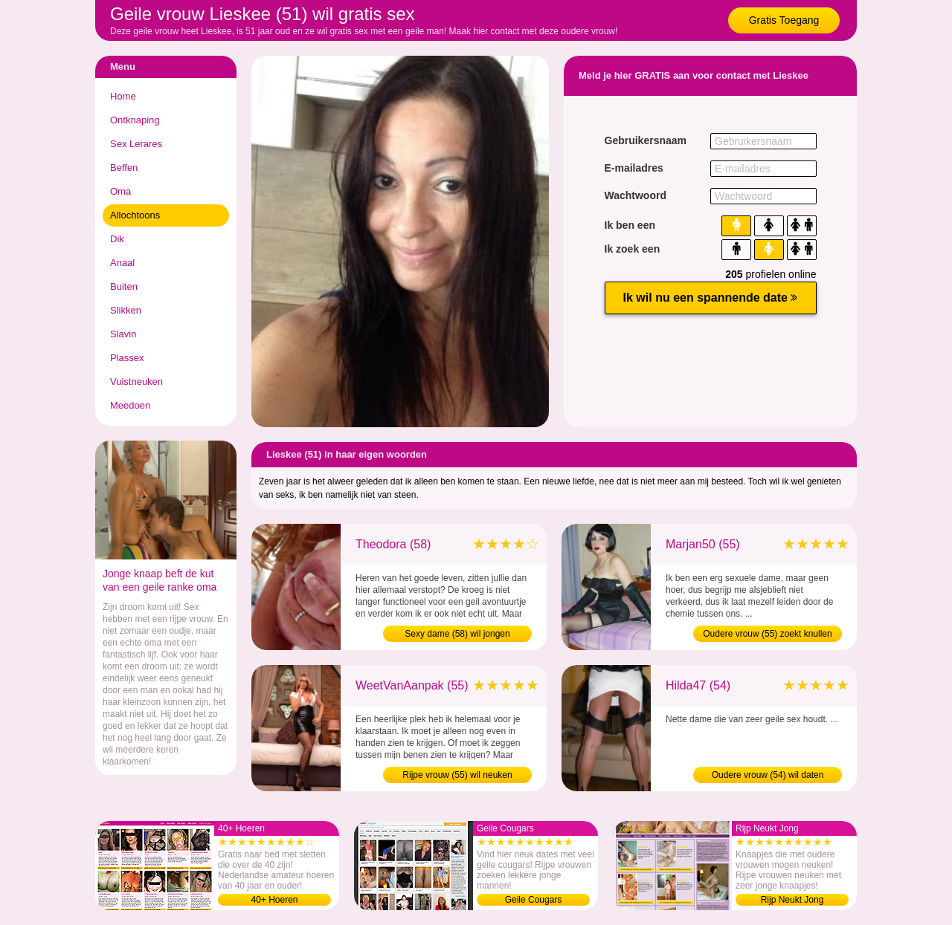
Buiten (124, 286)
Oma (120, 191)
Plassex (127, 357)
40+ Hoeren (274, 900)
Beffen (124, 167)
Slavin (123, 334)
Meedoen (130, 405)
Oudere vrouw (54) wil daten (768, 775)
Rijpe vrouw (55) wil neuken (457, 775)
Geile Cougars (533, 900)
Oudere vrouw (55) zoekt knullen (767, 634)
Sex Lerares (136, 143)
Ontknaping (135, 120)
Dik (117, 238)
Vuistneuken (136, 381)
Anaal (122, 262)
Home (123, 96)
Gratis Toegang (784, 20)
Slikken (125, 310)
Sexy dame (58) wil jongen (457, 634)
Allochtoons (135, 215)
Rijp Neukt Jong (792, 900)
